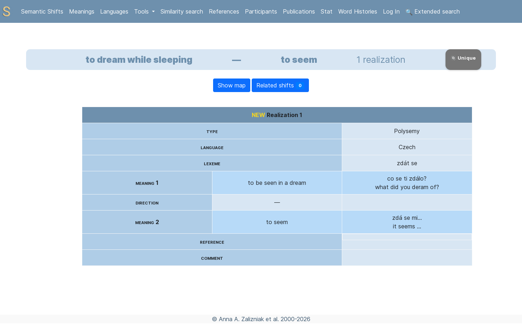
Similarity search (182, 11)
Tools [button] (142, 11)
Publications (299, 11)
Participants (261, 11)
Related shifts (280, 85)
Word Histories (357, 11)
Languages (114, 11)
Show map (232, 85)
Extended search (432, 12)
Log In (391, 11)
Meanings (81, 11)
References (224, 11)
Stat (327, 11)
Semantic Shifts (42, 11)
